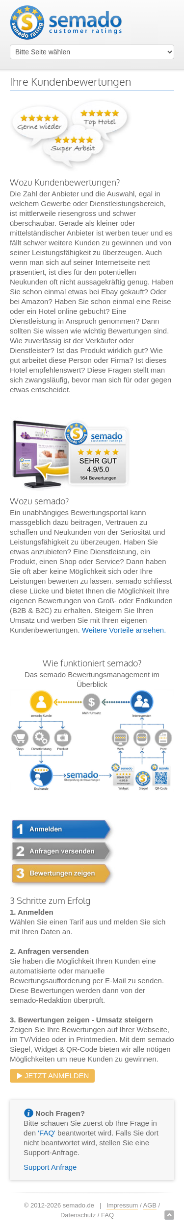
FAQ (107, 1215)
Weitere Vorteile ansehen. (124, 630)
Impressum (122, 1205)
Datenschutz (78, 1215)
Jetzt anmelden (52, 1075)
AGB (150, 1205)
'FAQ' (46, 1133)
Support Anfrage (50, 1167)
